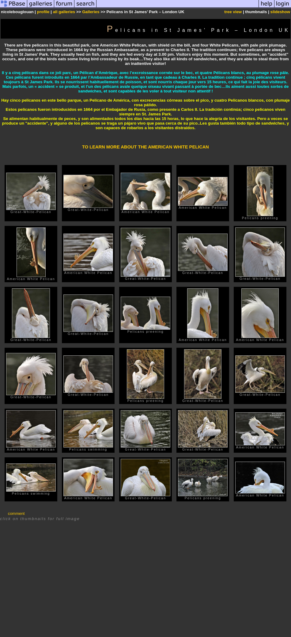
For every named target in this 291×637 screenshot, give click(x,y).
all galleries (64, 11)
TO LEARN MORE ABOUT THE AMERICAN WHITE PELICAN (145, 146)
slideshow (280, 11)
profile (43, 11)
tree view (233, 11)
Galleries (90, 11)
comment (16, 513)
